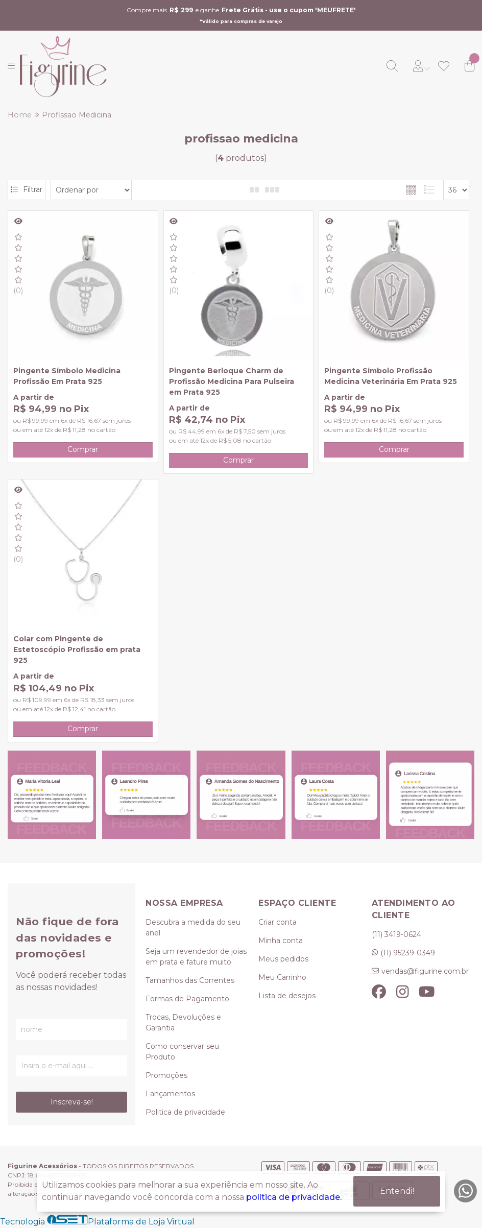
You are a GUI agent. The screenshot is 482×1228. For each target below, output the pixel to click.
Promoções (166, 1075)
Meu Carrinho (282, 977)
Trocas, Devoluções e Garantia (183, 1022)
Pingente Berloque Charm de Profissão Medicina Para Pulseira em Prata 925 (231, 381)
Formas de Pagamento (187, 998)
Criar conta (277, 922)
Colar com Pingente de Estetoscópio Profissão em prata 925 (76, 649)
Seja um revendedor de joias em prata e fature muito (196, 957)
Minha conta (280, 940)
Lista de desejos (287, 995)
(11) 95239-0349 (407, 952)
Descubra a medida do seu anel (193, 927)
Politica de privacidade (185, 1112)
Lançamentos (170, 1093)
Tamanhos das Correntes (190, 980)
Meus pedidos (283, 959)
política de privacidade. (294, 1197)
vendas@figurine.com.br (425, 971)
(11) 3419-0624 (396, 934)
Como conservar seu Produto (182, 1052)
